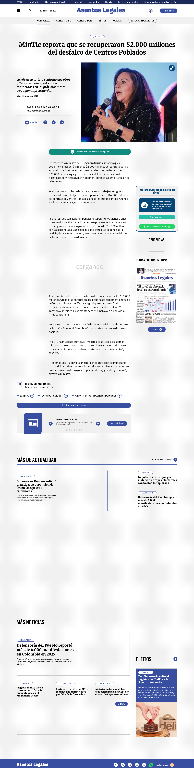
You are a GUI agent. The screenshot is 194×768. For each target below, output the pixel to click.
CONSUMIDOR (84, 21)
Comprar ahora (157, 217)
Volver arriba (165, 765)
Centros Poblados (52, 395)
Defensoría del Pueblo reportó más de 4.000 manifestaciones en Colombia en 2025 (157, 502)
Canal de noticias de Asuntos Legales (90, 152)
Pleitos (143, 659)
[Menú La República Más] (19, 10)
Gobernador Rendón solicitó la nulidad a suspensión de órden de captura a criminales (36, 486)
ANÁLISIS (117, 21)
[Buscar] (30, 10)
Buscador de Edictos (142, 21)
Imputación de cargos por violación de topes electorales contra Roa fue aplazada (157, 480)
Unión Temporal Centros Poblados (95, 395)
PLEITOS (102, 21)
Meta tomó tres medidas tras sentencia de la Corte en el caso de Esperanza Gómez (112, 692)
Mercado (79, 2)
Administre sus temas (74, 405)
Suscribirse (168, 11)
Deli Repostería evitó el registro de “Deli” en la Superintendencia (153, 679)
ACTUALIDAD (43, 21)
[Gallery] (74, 422)
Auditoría (34, 2)
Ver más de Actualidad (164, 460)
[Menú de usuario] (150, 11)
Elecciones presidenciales (57, 2)
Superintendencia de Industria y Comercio (163, 2)
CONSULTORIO (63, 21)
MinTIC (24, 395)
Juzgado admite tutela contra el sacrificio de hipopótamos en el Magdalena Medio (30, 691)
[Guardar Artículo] (31, 122)
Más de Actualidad (36, 459)
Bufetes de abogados (128, 2)
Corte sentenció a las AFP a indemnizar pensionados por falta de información (72, 692)
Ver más (156, 329)
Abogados (94, 2)
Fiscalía (108, 2)
